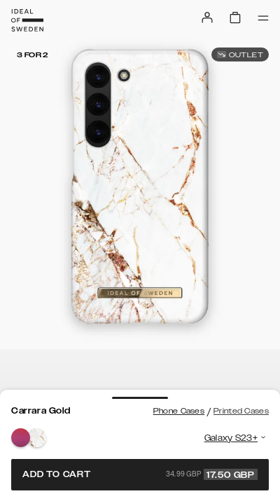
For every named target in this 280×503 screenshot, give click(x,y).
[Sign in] (207, 17)
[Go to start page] (27, 20)
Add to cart (140, 474)
